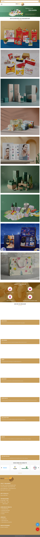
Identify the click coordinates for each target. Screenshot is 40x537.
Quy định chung (4, 518)
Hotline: (2, 495)
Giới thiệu (3, 513)
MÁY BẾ (3, 359)
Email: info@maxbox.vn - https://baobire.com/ (8, 488)
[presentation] (1, 468)
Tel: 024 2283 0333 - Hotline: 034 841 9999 (8, 486)
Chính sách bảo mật (4, 520)
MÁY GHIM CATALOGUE (6, 456)
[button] (17, 15)
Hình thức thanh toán (5, 512)
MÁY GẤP (3, 436)
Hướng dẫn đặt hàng (4, 508)
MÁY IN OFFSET (4, 320)
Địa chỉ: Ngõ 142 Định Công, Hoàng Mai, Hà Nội (8, 485)
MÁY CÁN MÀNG (4, 340)
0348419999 (5, 495)
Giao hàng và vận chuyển (5, 510)
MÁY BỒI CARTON (5, 398)
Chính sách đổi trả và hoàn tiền (6, 522)
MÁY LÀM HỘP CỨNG (5, 417)
